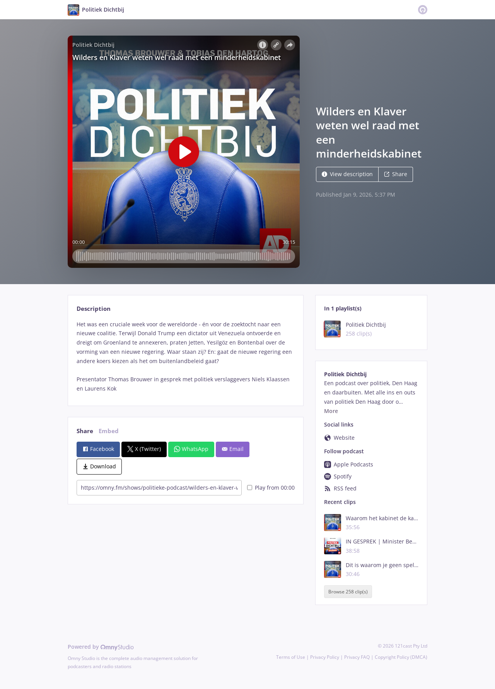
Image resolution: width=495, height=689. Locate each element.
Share (395, 174)
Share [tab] (85, 431)
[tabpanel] (185, 356)
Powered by (101, 646)
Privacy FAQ (357, 657)
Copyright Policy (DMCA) (401, 657)
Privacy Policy (324, 657)
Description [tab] (94, 309)
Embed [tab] (109, 431)
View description (347, 174)
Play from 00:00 (271, 487)
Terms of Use (290, 657)
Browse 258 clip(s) (348, 591)
